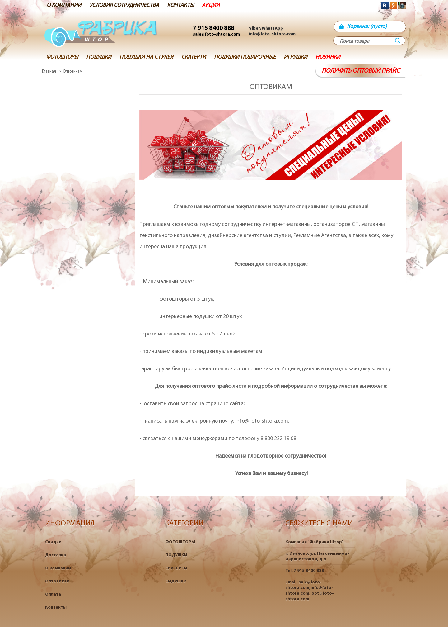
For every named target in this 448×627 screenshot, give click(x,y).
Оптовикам (57, 581)
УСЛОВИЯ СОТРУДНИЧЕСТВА (124, 5)
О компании (58, 568)
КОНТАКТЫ (180, 5)
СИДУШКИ (176, 581)
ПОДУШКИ (176, 555)
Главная (49, 71)
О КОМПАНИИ (64, 5)
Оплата (53, 594)
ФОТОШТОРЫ (180, 542)
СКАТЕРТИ (176, 568)
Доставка (55, 555)
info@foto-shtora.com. (262, 421)
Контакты (56, 607)
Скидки (53, 542)
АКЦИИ (211, 5)
